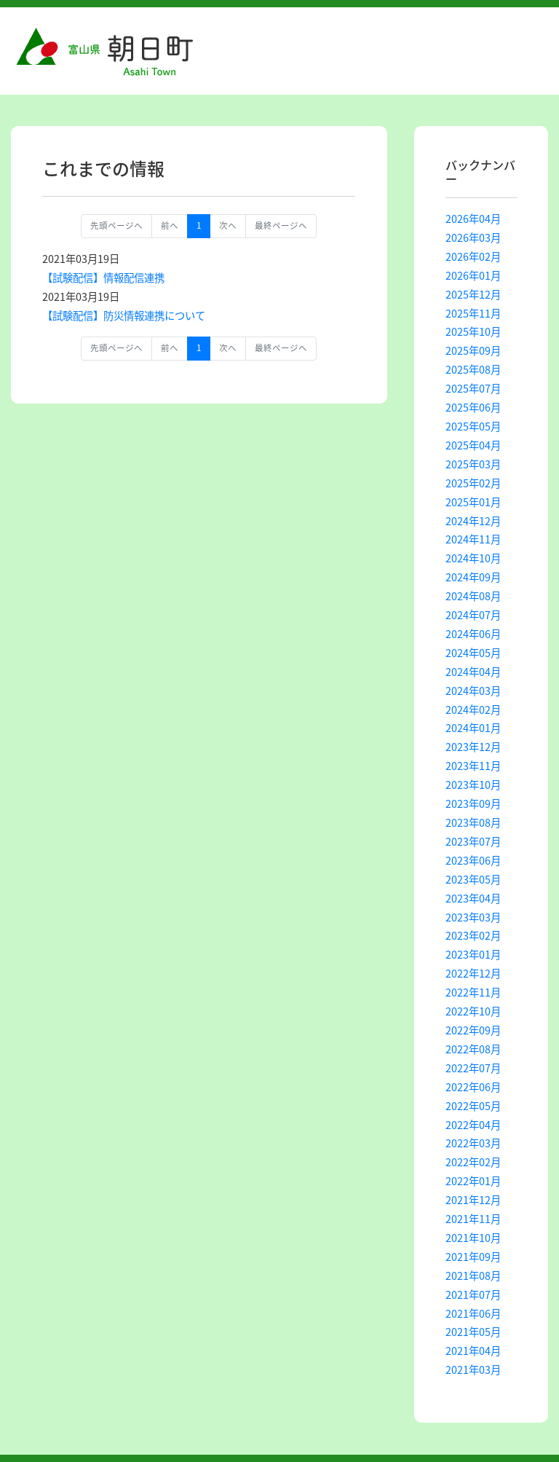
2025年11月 (473, 313)
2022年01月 (473, 1181)
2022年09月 (473, 1030)
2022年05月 (473, 1106)
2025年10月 (473, 331)
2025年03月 (473, 464)
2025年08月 (473, 369)
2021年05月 (473, 1332)
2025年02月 (473, 483)
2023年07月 (473, 841)
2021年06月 (473, 1313)
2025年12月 (473, 294)
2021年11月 (473, 1219)
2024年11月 (473, 539)
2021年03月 (473, 1369)
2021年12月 (473, 1200)
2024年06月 (473, 634)
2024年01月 (473, 728)
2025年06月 (473, 407)
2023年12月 (473, 747)
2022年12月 (473, 973)
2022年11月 (473, 992)
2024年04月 (473, 672)
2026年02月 (473, 256)
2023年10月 (473, 785)
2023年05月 (473, 879)
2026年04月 (473, 219)
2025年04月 (473, 445)
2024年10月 (473, 558)
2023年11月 (473, 766)
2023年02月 (473, 935)
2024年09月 (473, 577)
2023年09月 (473, 803)
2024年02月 (473, 709)
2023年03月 (473, 917)
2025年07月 (473, 388)
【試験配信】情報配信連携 (103, 278)
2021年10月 (473, 1238)
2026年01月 (473, 275)
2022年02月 (473, 1162)
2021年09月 (473, 1257)
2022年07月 (473, 1068)
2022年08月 (473, 1049)
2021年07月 (473, 1294)
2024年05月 (473, 653)
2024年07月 (473, 615)
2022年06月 (473, 1087)
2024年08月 (473, 596)
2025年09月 (473, 350)
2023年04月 (473, 898)
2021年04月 (473, 1351)
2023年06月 (473, 860)
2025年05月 (473, 426)
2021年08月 (473, 1276)
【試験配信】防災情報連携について (123, 315)
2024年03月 (473, 691)
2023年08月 (473, 822)
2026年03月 (473, 237)
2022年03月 (473, 1143)
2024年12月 (473, 521)
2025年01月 (473, 502)
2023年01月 (473, 954)
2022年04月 (473, 1125)
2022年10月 (473, 1011)
